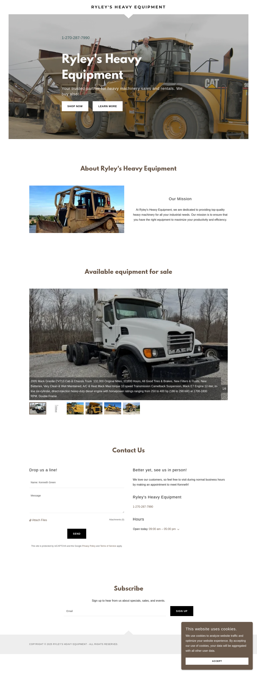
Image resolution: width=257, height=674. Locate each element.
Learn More (107, 106)
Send (77, 533)
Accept (217, 661)
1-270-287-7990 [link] (76, 37)
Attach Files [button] (39, 520)
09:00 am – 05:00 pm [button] (162, 529)
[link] (128, 7)
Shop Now (75, 106)
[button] (30, 520)
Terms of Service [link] (108, 546)
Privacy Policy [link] (88, 546)
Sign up (182, 611)
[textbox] (76, 482)
